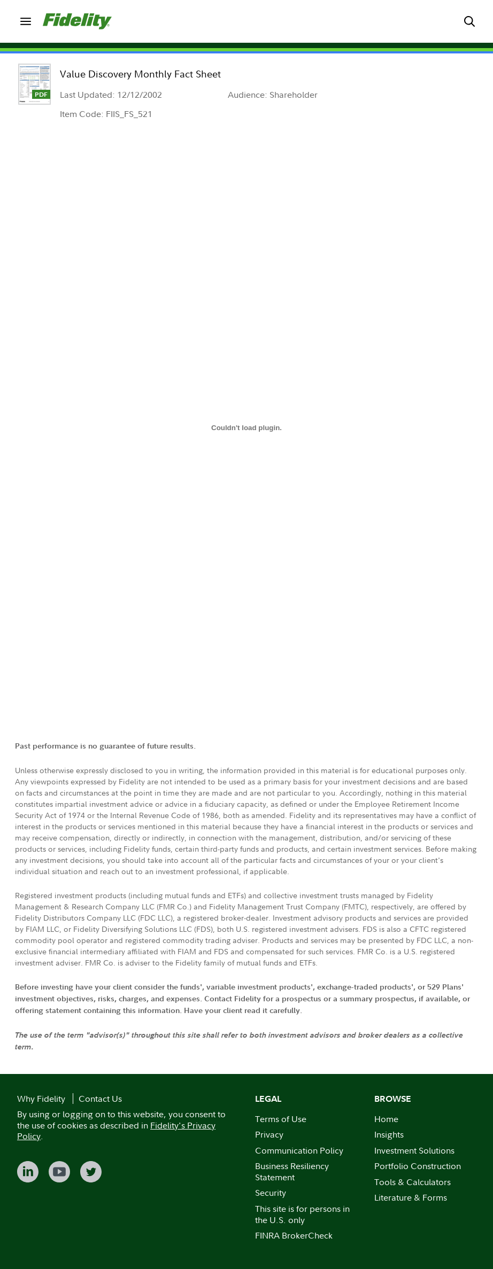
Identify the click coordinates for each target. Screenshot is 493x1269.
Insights (389, 1134)
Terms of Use (280, 1119)
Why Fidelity (41, 1098)
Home (386, 1119)
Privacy (269, 1134)
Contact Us (100, 1098)
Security (270, 1192)
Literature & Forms (410, 1197)
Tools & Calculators (412, 1182)
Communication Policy (299, 1150)
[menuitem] (25, 21)
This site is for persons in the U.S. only (302, 1214)
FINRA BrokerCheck (294, 1235)
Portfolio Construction (417, 1166)
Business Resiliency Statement (292, 1171)
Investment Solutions (414, 1150)
